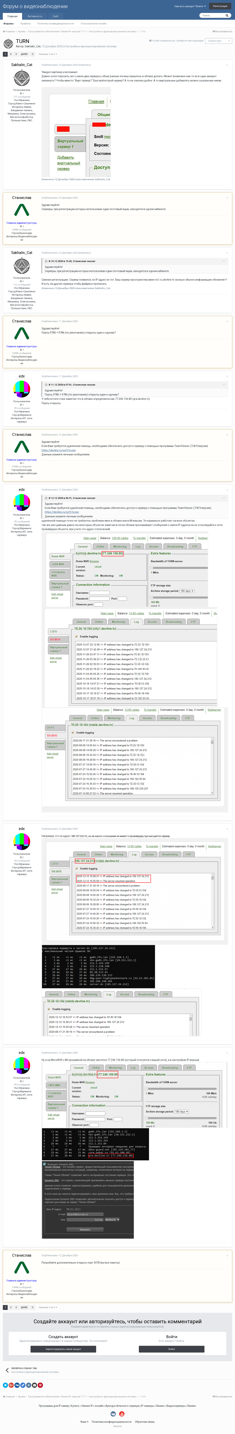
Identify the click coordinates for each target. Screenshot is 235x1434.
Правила (25, 23)
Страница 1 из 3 (48, 54)
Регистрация (220, 6)
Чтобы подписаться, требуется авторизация (177, 40)
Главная (12, 16)
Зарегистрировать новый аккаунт (63, 1351)
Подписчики (214, 41)
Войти (171, 1351)
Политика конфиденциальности (55, 23)
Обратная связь (145, 1424)
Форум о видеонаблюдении (35, 6)
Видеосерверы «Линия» (181, 1408)
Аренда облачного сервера (122, 1408)
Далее (24, 54)
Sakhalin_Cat (32, 46)
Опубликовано (58, 64)
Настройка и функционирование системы (91, 46)
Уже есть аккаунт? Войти (190, 6)
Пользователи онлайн (93, 23)
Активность (35, 16)
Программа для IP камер (54, 1408)
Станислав (21, 197)
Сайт (56, 16)
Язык (84, 1424)
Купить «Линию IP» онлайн (87, 1408)
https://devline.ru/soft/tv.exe (57, 450)
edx (22, 376)
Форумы (8, 23)
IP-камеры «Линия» (153, 1408)
